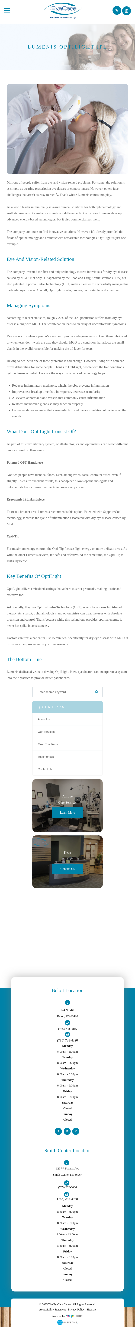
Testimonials (46, 756)
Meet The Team (48, 744)
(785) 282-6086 (67, 1187)
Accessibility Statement (52, 1309)
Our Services (46, 731)
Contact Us (45, 769)
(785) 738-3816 (67, 1029)
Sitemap (91, 1309)
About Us (44, 719)
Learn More (67, 812)
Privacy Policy (76, 1309)
